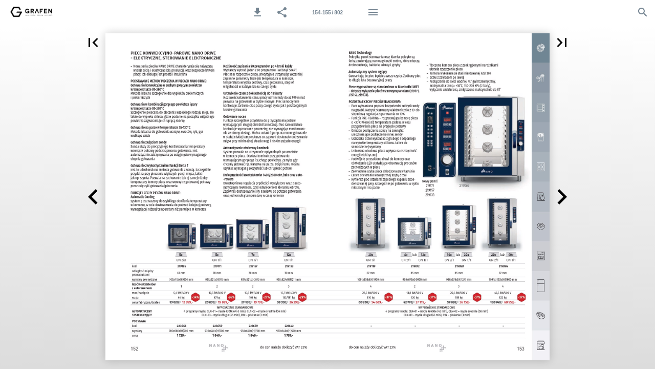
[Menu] (373, 12)
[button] (257, 12)
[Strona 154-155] (327, 12)
